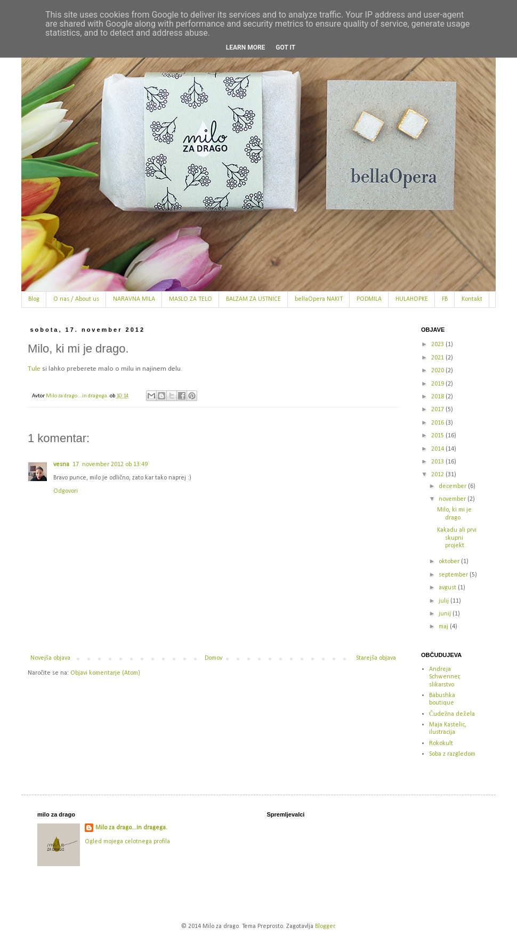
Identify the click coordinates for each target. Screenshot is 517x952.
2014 (438, 449)
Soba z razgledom (452, 754)
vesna (61, 464)
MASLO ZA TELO (190, 299)
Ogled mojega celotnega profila (127, 841)
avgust (448, 588)
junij (446, 614)
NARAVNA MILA (134, 299)
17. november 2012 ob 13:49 (110, 464)
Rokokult (441, 743)
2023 (438, 344)
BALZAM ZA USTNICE (253, 299)
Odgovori (65, 491)
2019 (438, 384)
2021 (438, 358)
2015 (438, 436)
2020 (438, 370)
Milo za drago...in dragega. (131, 828)
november (453, 499)
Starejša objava (376, 658)
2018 (438, 397)
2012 (438, 474)
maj (444, 626)
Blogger (325, 926)
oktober (450, 561)
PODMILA (369, 299)
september (454, 575)
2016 (438, 423)
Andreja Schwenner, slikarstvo (445, 677)
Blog (33, 299)
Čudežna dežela (452, 714)
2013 (438, 462)
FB (445, 299)
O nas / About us (76, 299)
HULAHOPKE (411, 299)
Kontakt (472, 299)
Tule (34, 368)
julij (444, 601)
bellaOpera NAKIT (319, 299)
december (453, 486)
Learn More (245, 47)
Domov (213, 658)
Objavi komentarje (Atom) (105, 673)
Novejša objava (50, 658)
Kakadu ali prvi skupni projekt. (456, 538)
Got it (285, 47)
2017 (438, 409)
